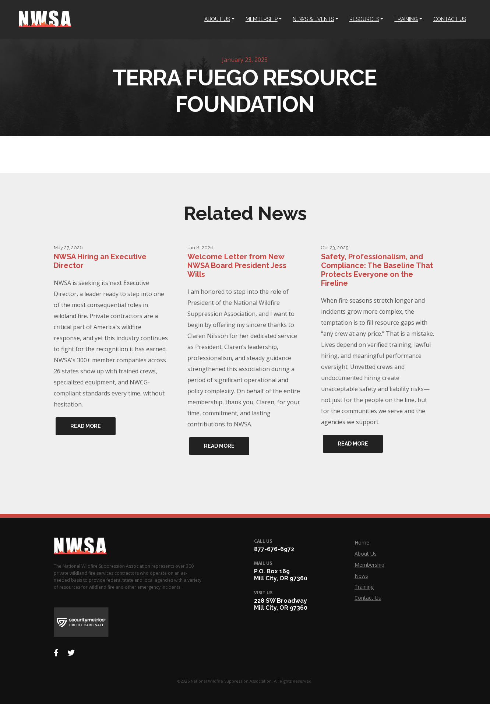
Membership (369, 564)
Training (364, 586)
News (361, 575)
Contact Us (368, 597)
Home (362, 542)
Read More (85, 426)
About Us (366, 553)
